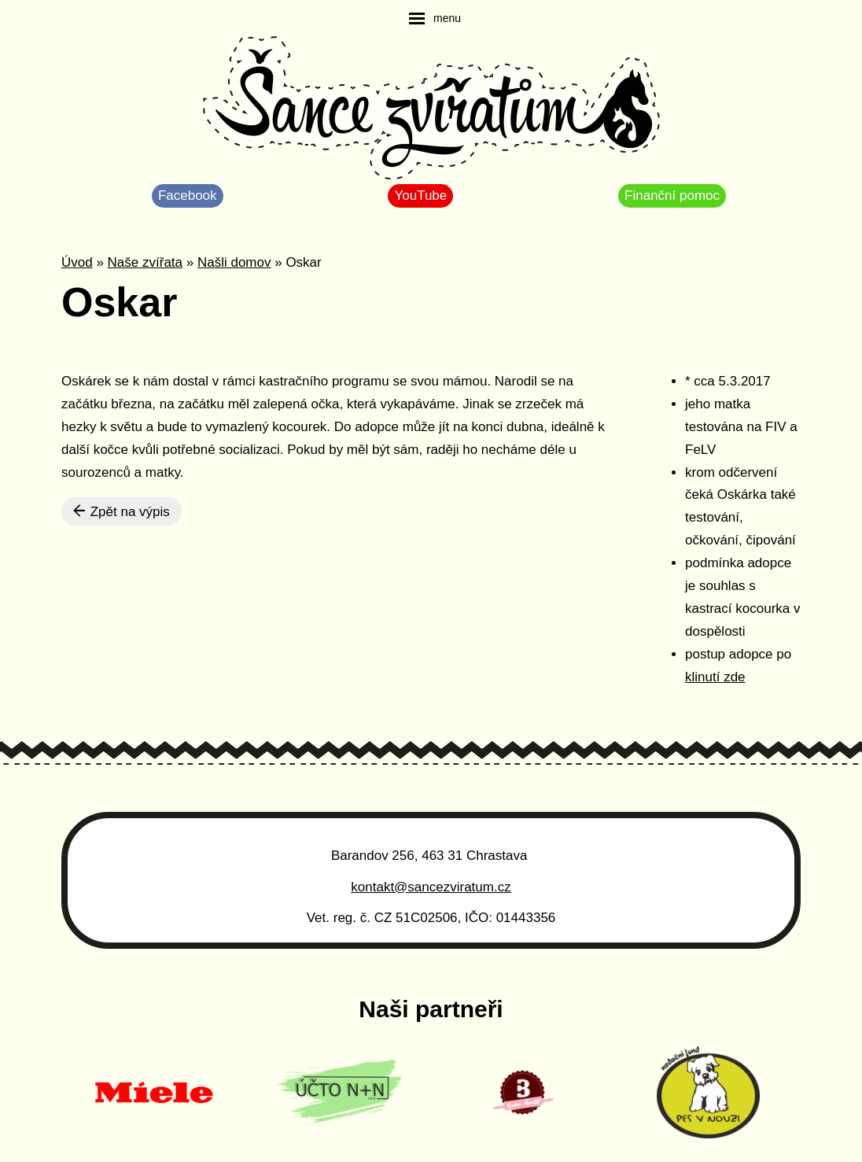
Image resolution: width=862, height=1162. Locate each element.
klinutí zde (715, 677)
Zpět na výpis (121, 511)
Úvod (77, 262)
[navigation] (435, 18)
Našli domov (234, 262)
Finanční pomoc (672, 195)
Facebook (187, 195)
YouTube (420, 195)
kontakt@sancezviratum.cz (430, 887)
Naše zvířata (145, 262)
